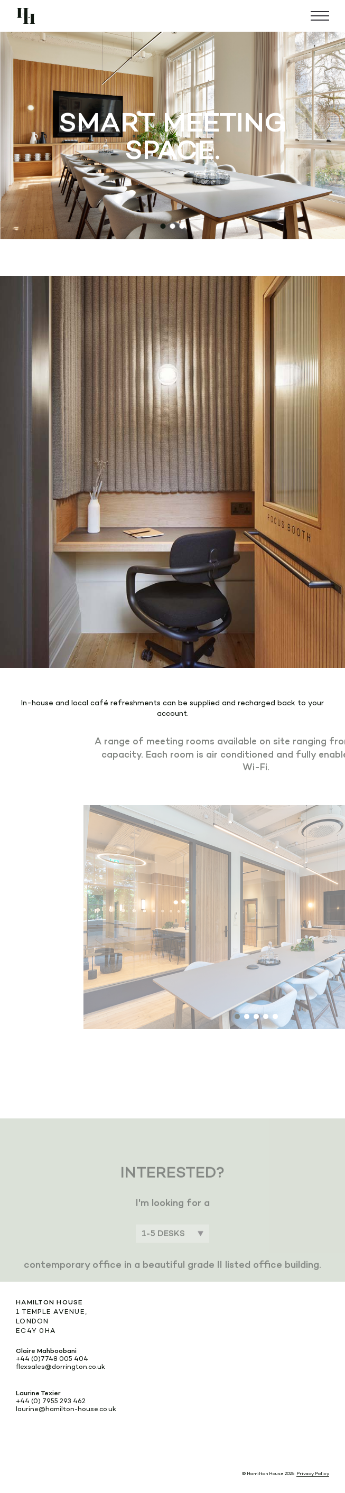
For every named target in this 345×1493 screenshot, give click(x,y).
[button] (163, 226)
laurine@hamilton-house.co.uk (66, 1409)
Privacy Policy (312, 1473)
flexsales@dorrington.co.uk (60, 1366)
